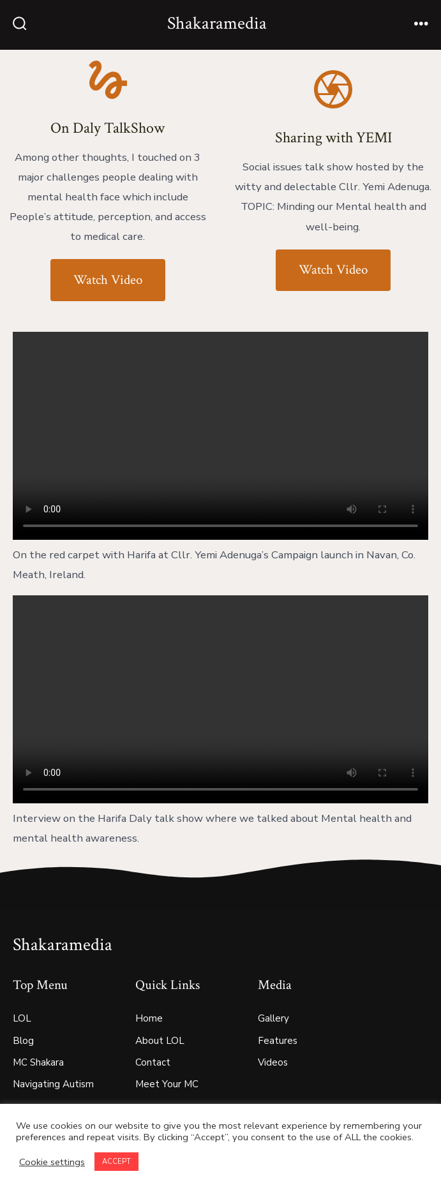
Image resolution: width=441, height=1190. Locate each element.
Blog (23, 1040)
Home (149, 1018)
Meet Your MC (166, 1084)
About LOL (159, 1040)
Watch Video (107, 279)
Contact (152, 1062)
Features (277, 1040)
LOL (22, 1018)
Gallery (273, 1018)
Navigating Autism (53, 1084)
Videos (273, 1062)
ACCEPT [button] (116, 1161)
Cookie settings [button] (52, 1162)
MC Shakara (38, 1062)
